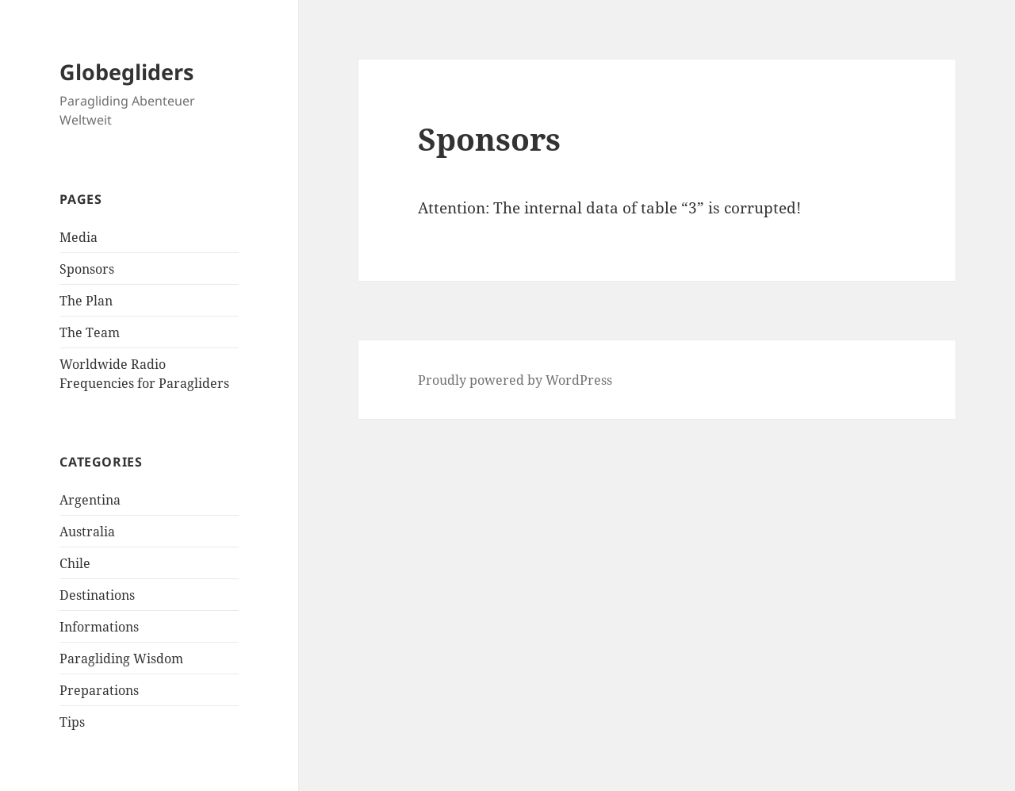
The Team (89, 332)
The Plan (86, 300)
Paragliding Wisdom (121, 658)
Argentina (90, 500)
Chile (74, 563)
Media (78, 237)
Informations (99, 626)
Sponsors (86, 269)
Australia (87, 531)
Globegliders (126, 71)
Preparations (99, 690)
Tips (72, 722)
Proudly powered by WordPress (515, 380)
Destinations (97, 595)
